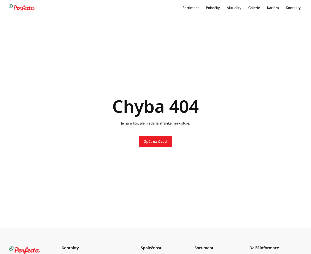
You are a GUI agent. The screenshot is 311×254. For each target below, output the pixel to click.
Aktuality (234, 7)
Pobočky (213, 7)
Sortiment (190, 7)
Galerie (254, 7)
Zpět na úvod (155, 141)
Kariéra (273, 7)
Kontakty (293, 7)
